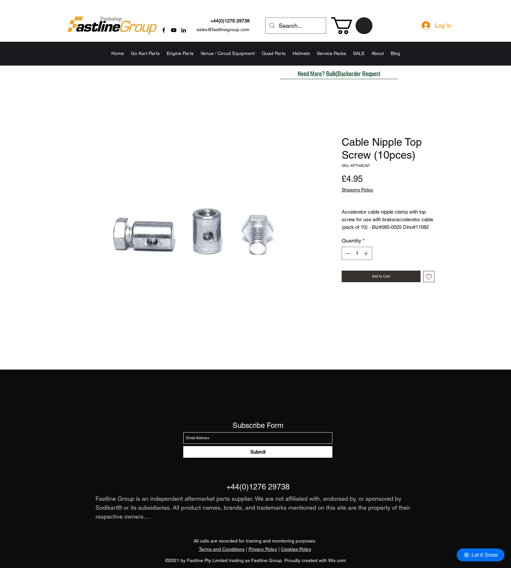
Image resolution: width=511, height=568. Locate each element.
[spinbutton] (357, 253)
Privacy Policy (263, 549)
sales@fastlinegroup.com (223, 29)
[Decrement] (347, 253)
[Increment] (366, 253)
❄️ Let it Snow (480, 555)
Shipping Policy (357, 189)
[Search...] (295, 26)
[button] (351, 25)
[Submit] (257, 452)
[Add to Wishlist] (429, 277)
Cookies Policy (296, 549)
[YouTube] (173, 30)
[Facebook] (163, 30)
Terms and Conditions (222, 549)
